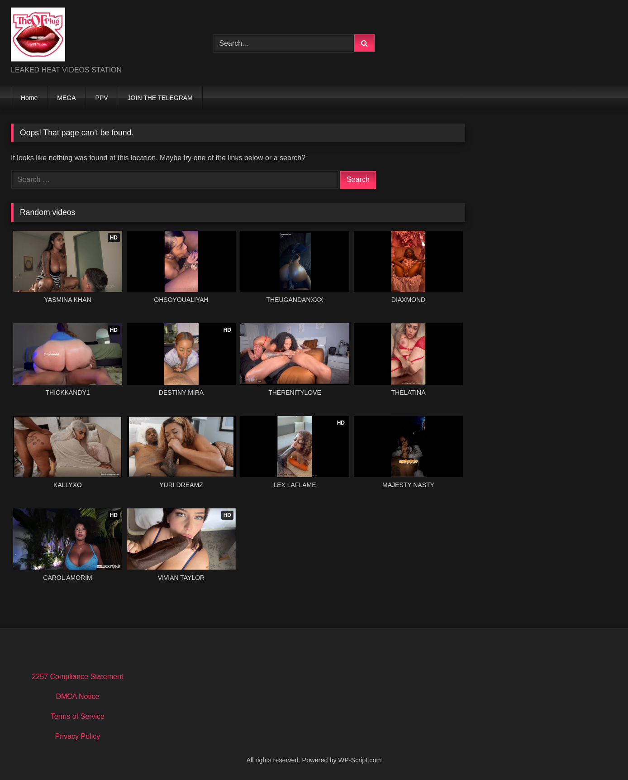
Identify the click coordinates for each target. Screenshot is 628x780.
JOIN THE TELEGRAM (160, 97)
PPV (101, 97)
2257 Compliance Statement (77, 676)
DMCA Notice (77, 696)
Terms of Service (78, 716)
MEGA (66, 97)
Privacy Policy (77, 736)
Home (29, 97)
